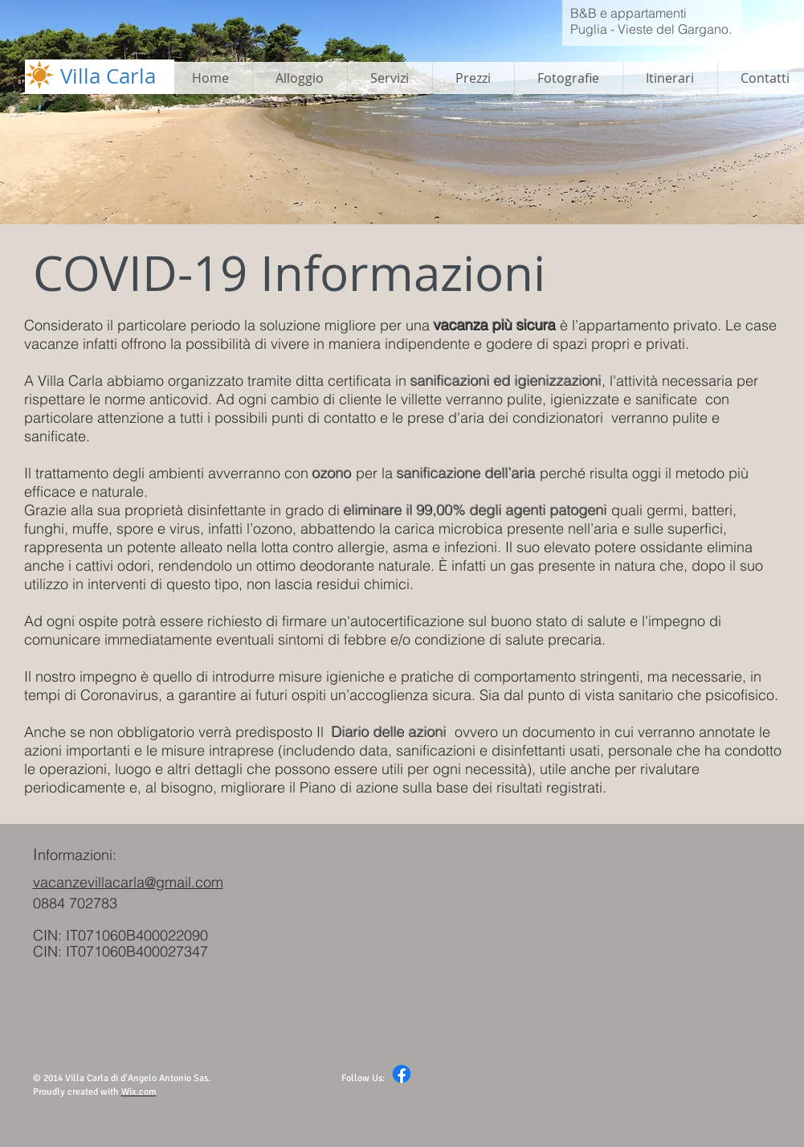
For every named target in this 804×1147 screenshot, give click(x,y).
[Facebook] (402, 1074)
